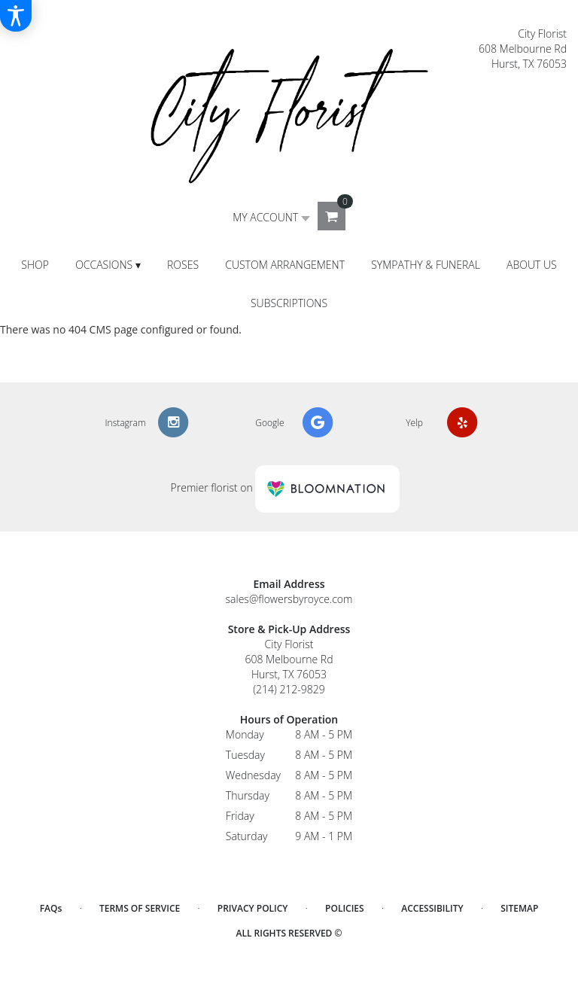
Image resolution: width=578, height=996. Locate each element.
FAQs (51, 908)
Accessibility (432, 908)
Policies (344, 908)
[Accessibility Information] (16, 16)
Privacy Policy (253, 908)
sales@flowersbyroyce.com (289, 599)
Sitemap (519, 908)
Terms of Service (139, 908)
